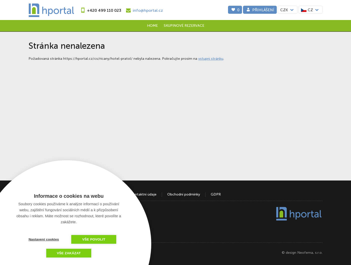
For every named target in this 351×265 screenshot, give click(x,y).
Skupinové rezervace (184, 26)
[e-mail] (144, 10)
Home (152, 26)
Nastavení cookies (43, 239)
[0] (235, 10)
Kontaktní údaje (143, 194)
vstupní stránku (210, 58)
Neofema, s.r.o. (309, 252)
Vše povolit (93, 239)
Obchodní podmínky (183, 194)
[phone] (100, 10)
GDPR (216, 194)
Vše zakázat (69, 253)
